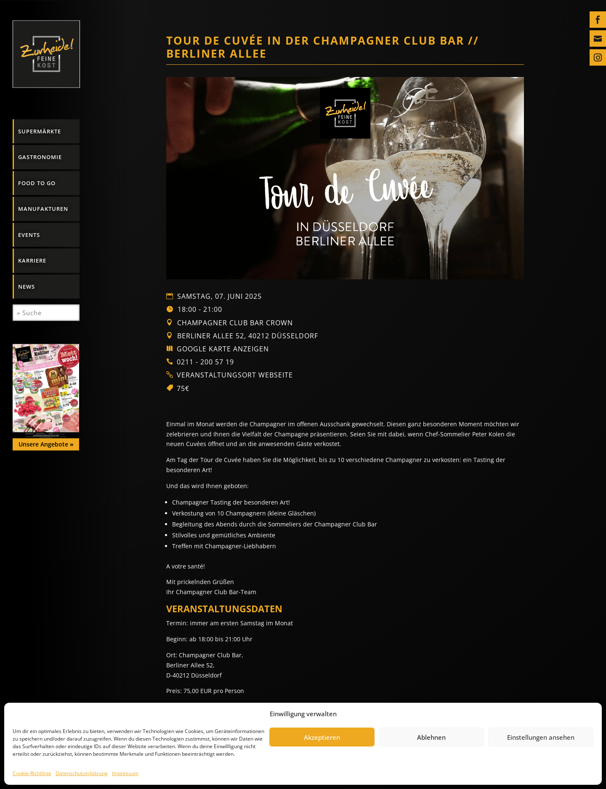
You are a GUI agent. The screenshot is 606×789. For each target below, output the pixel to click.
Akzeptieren (322, 737)
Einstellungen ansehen (540, 737)
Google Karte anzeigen (223, 348)
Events (29, 234)
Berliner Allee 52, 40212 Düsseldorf (246, 335)
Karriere (32, 260)
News (26, 286)
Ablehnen (431, 737)
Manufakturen (43, 209)
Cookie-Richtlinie (32, 773)
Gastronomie (40, 157)
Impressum (125, 773)
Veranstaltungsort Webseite (235, 375)
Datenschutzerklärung (82, 773)
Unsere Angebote (46, 444)
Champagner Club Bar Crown (235, 322)
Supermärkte (39, 131)
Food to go (37, 182)
